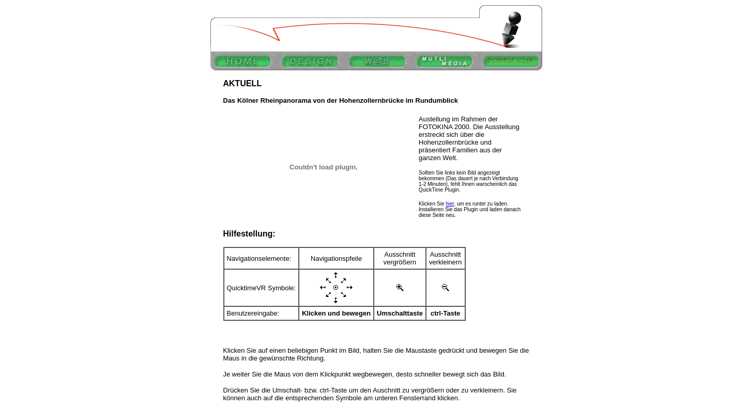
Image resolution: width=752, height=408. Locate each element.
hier (450, 204)
